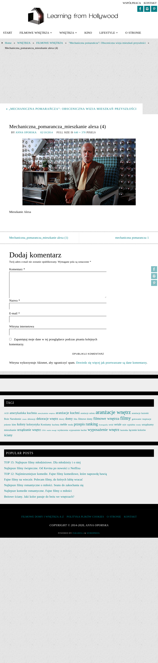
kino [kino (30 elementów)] (14, 424)
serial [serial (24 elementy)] (111, 424)
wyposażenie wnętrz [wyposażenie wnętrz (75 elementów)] (103, 429)
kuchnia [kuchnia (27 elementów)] (55, 424)
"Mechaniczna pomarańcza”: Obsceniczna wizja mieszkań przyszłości (107, 42)
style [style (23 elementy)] (124, 425)
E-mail (14, 313)
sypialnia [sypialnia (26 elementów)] (131, 424)
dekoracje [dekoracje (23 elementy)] (32, 419)
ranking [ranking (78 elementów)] (92, 424)
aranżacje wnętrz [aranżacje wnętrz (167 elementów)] (113, 412)
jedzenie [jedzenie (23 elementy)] (7, 425)
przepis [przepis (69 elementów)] (79, 424)
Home (8, 42)
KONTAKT (150, 2)
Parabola (78, 533)
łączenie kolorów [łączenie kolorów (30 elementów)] (137, 430)
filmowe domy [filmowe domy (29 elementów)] (85, 419)
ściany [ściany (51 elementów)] (8, 435)
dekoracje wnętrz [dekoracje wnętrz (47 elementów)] (47, 418)
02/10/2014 (46, 132)
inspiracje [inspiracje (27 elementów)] (146, 419)
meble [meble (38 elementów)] (63, 424)
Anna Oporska (26, 132)
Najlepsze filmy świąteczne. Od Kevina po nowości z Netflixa (42, 468)
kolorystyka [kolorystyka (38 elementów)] (33, 424)
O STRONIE (114, 516)
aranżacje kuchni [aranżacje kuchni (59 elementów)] (68, 413)
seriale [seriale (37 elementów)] (117, 424)
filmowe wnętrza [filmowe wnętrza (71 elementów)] (106, 418)
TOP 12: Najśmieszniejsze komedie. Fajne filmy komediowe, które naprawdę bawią (55, 474)
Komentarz (17, 269)
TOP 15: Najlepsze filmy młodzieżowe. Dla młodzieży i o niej (42, 462)
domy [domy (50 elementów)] (69, 418)
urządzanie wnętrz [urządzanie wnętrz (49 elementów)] (29, 430)
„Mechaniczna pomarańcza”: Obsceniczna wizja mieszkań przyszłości (71, 108)
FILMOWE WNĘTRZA (49, 42)
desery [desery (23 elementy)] (61, 419)
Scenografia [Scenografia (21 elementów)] (103, 425)
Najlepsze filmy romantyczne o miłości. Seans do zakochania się (43, 485)
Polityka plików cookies (85, 516)
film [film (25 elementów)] (75, 419)
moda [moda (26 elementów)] (70, 424)
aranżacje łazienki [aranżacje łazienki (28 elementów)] (140, 413)
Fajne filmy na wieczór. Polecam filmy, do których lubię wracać (43, 479)
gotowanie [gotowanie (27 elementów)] (136, 419)
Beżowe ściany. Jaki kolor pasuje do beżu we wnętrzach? (39, 496)
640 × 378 (80, 132)
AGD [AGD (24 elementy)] (6, 413)
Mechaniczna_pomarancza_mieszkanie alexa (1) (38, 237)
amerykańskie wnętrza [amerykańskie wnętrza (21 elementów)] (46, 413)
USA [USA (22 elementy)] (44, 430)
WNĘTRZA (24, 42)
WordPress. (93, 533)
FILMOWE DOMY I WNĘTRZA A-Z (42, 516)
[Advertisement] (79, 77)
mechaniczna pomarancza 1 (132, 237)
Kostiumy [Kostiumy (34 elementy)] (46, 424)
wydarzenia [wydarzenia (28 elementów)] (62, 430)
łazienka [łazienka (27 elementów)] (124, 430)
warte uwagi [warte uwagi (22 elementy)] (51, 430)
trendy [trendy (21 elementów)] (138, 425)
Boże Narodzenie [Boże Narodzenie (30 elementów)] (12, 419)
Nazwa (14, 300)
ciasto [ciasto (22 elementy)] (24, 419)
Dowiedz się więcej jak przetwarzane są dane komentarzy (111, 362)
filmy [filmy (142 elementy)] (125, 418)
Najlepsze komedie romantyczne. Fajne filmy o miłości (38, 490)
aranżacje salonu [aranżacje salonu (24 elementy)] (88, 413)
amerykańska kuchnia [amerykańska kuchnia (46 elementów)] (23, 413)
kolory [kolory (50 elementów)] (21, 424)
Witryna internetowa (21, 326)
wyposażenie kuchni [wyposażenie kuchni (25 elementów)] (78, 430)
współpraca (132, 2)
